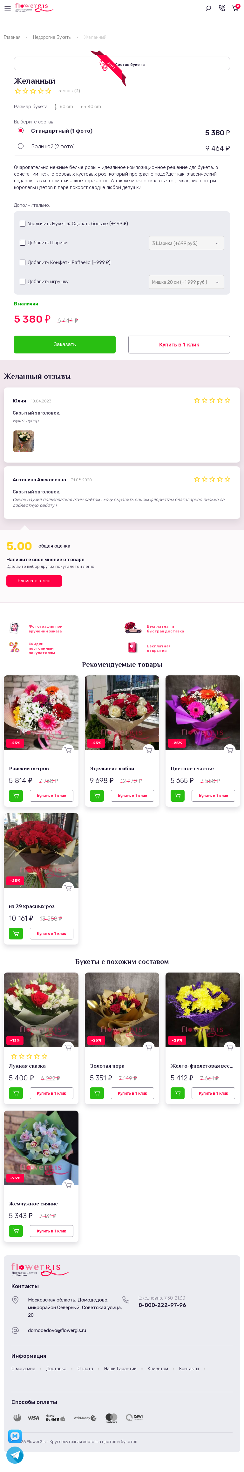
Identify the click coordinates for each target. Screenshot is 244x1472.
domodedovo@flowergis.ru (57, 1333)
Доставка (56, 1370)
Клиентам (158, 1370)
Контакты (189, 1370)
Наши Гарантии (120, 1370)
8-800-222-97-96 (162, 1307)
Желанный (95, 37)
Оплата (85, 1370)
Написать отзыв (34, 583)
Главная (12, 37)
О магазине (23, 1370)
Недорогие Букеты (52, 37)
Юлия (19, 403)
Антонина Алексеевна (39, 482)
